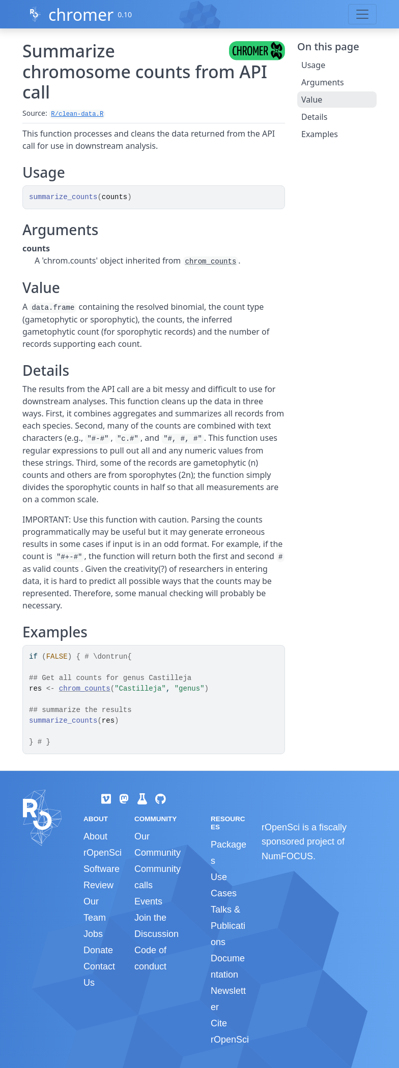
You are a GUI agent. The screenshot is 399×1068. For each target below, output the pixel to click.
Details (314, 116)
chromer (80, 14)
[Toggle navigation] (362, 14)
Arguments (322, 82)
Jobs (93, 934)
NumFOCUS (287, 856)
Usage (313, 65)
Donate (98, 950)
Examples (319, 134)
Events (148, 901)
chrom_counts (211, 261)
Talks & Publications (228, 925)
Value (311, 99)
